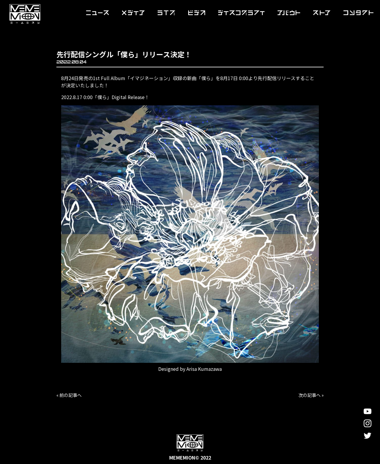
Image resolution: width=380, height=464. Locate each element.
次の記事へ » (310, 394)
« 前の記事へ (70, 394)
